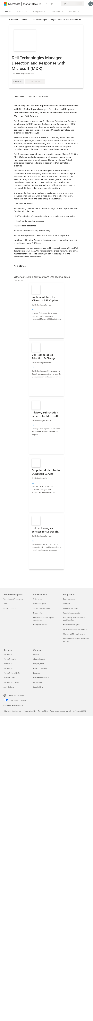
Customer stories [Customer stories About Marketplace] (9, 608)
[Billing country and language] (72, 3)
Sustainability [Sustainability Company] (38, 687)
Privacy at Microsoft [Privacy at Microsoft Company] (40, 668)
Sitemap (7, 711)
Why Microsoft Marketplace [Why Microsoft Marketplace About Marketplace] (13, 599)
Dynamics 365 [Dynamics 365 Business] (8, 664)
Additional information (38, 96)
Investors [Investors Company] (36, 673)
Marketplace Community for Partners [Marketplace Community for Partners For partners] (76, 629)
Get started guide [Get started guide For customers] (39, 603)
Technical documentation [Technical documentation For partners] (72, 613)
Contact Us (16, 711)
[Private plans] (57, 4)
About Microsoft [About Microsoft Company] (39, 659)
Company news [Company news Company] (38, 664)
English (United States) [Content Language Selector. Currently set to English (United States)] (16, 695)
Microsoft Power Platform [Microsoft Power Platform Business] (12, 673)
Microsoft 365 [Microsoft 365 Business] (8, 668)
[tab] (20, 96)
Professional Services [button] (18, 19)
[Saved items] (51, 4)
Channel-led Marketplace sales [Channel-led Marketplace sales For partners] (74, 634)
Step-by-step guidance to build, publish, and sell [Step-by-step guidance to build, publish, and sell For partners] (74, 618)
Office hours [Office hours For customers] (37, 599)
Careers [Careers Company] (36, 654)
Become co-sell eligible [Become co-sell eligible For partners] (71, 624)
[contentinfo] (30, 20)
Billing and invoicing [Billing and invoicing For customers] (40, 624)
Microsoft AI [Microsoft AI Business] (7, 654)
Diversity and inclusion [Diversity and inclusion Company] (41, 678)
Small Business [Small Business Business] (8, 687)
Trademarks (54, 711)
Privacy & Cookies (29, 711)
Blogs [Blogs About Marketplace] (5, 603)
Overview (19, 96)
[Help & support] (46, 4)
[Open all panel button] (8, 11)
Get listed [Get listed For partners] (66, 603)
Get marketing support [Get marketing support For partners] (71, 608)
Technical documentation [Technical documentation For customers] (42, 608)
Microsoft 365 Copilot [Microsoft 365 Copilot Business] (11, 682)
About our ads (65, 711)
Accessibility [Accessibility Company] (37, 682)
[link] (46, 310)
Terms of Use (43, 711)
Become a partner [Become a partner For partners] (69, 599)
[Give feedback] (40, 4)
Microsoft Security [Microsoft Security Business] (9, 659)
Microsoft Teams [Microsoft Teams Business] (9, 678)
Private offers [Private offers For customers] (38, 613)
